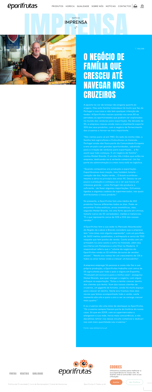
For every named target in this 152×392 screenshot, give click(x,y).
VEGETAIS (24, 373)
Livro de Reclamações (39, 384)
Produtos (57, 6)
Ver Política (134, 382)
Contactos (124, 6)
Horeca (70, 6)
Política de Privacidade (18, 384)
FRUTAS (13, 373)
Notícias (111, 6)
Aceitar (116, 382)
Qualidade (83, 6)
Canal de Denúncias (58, 384)
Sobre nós (97, 6)
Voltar (140, 49)
